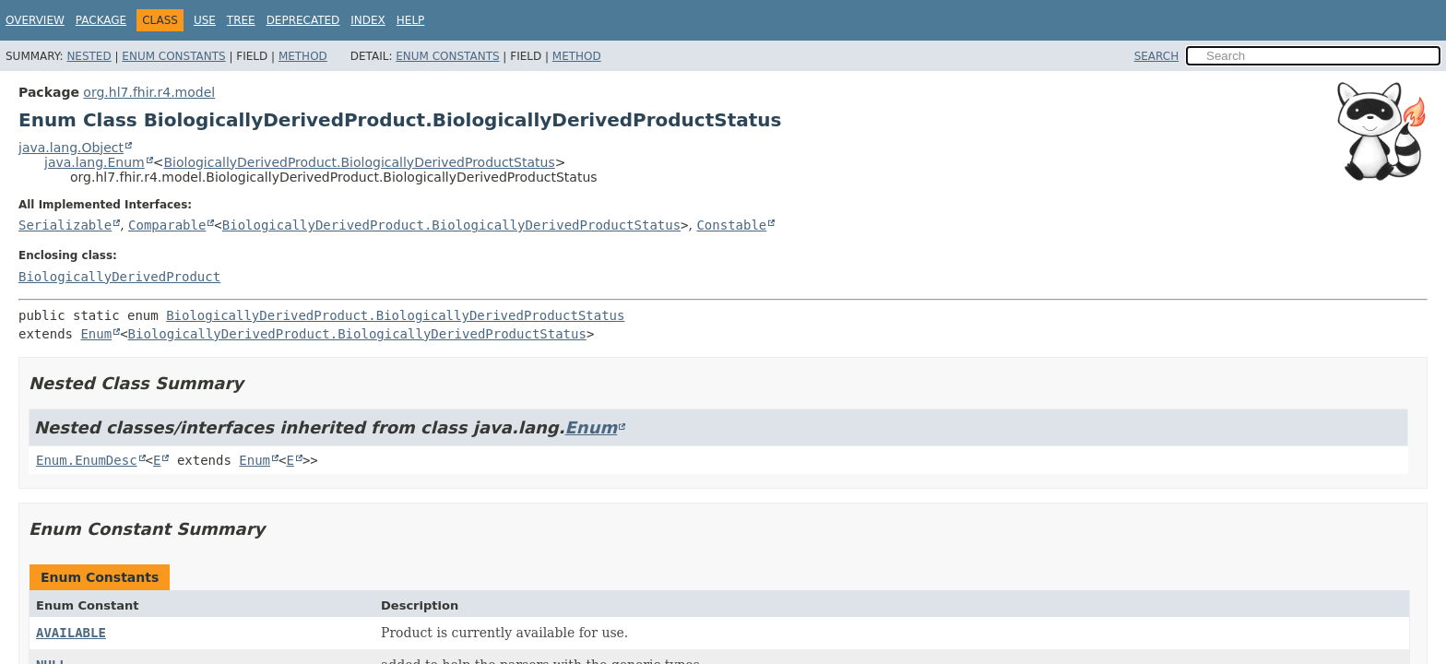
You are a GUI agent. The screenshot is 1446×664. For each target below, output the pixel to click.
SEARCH (1156, 56)
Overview (35, 20)
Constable (731, 225)
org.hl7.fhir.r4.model (149, 92)
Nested (88, 56)
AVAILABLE (71, 632)
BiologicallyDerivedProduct (119, 276)
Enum (96, 333)
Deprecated (303, 20)
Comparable (167, 225)
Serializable (65, 225)
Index (367, 20)
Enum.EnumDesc (86, 460)
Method (303, 56)
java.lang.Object (71, 147)
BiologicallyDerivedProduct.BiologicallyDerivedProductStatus (358, 162)
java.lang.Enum (94, 162)
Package (101, 20)
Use (205, 20)
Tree (241, 20)
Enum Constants (173, 56)
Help (411, 20)
